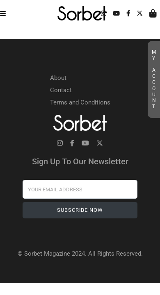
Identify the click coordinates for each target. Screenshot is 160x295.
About (58, 78)
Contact (61, 90)
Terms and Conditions (80, 102)
